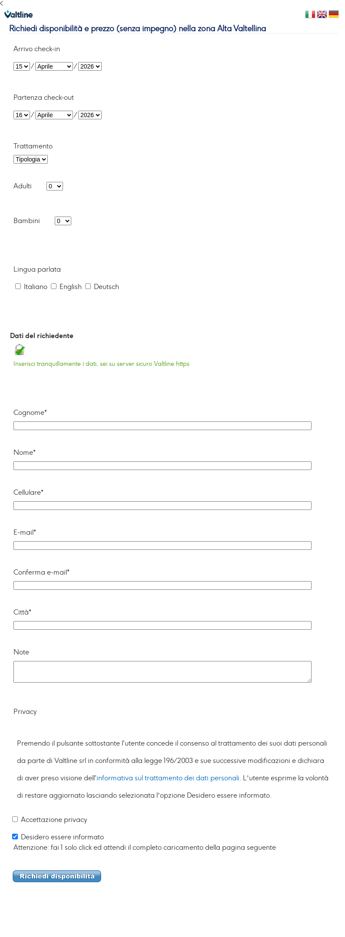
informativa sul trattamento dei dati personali (167, 778)
